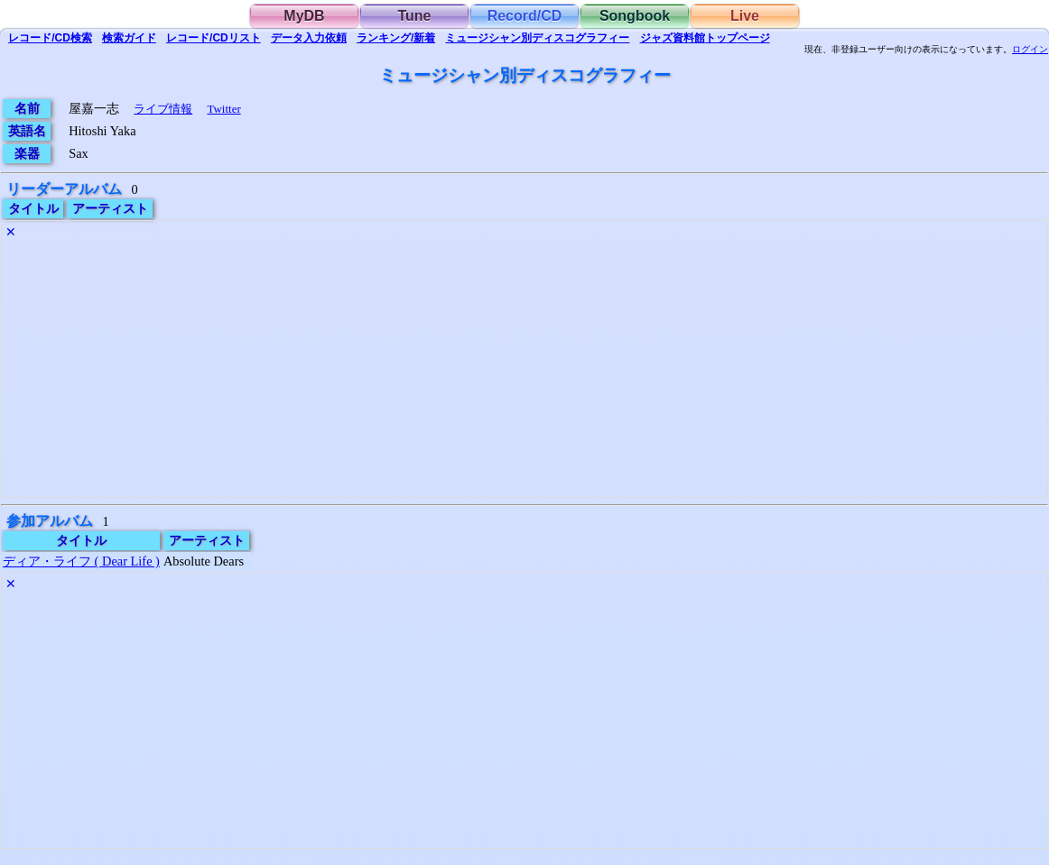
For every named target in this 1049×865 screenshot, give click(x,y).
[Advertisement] (524, 370)
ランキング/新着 (396, 38)
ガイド (129, 38)
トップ (705, 38)
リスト (213, 38)
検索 (50, 38)
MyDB (303, 15)
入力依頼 (309, 38)
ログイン (1030, 49)
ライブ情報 (163, 108)
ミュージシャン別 (537, 38)
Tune (414, 15)
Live (744, 15)
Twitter (223, 108)
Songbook (634, 15)
